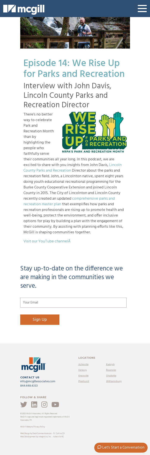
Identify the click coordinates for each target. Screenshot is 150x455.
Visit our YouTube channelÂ (47, 241)
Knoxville (83, 376)
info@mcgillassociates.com (37, 381)
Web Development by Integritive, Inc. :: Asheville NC (42, 436)
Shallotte (111, 376)
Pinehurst (83, 381)
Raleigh (110, 364)
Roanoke (111, 370)
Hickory (82, 370)
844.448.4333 (29, 385)
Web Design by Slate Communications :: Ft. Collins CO (42, 433)
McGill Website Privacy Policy (32, 426)
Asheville (83, 364)
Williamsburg (114, 381)
